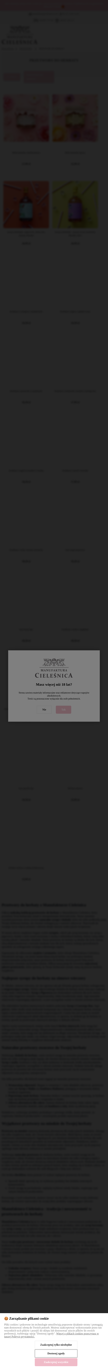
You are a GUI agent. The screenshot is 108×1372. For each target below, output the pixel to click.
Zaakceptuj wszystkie (56, 1362)
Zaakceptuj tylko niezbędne (56, 1344)
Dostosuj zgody (56, 1353)
